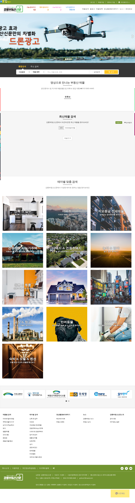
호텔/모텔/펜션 (8, 441)
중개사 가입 (111, 2)
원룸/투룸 (6, 431)
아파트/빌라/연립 (70, 128)
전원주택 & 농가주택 (36, 428)
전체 (61, 128)
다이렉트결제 (44, 468)
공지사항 (113, 419)
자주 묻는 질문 (114, 422)
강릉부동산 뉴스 (88, 419)
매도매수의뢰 (60, 419)
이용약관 (15, 468)
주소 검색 (34, 66)
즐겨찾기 (8, 2)
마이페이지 (124, 2)
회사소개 (5, 468)
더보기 (67, 138)
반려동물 (32, 451)
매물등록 (99, 9)
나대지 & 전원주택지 (36, 431)
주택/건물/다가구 (8, 422)
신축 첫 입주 (33, 419)
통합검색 (22, 66)
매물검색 (85, 9)
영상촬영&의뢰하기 (111, 9)
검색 (111, 72)
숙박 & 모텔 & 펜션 (36, 457)
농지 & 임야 (33, 435)
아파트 (32, 422)
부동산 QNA (60, 422)
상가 (31, 444)
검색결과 (128, 123)
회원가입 (101, 2)
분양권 (5, 438)
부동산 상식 (87, 422)
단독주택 (32, 441)
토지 (4, 428)
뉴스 (122, 9)
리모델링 (32, 454)
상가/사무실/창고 (8, 425)
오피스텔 (6, 435)
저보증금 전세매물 (36, 425)
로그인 (92, 2)
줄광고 (92, 9)
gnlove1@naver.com (86, 478)
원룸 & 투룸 (33, 438)
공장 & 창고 (33, 447)
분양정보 (129, 9)
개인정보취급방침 (29, 468)
